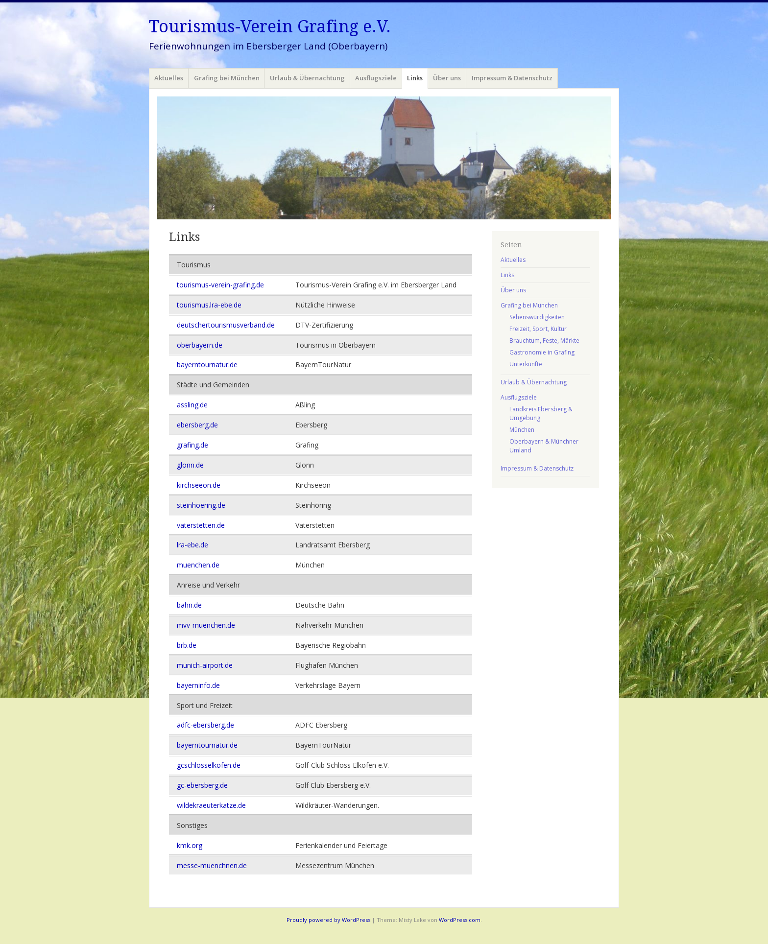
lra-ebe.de (192, 544)
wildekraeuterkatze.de (211, 805)
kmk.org (189, 845)
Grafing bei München (227, 77)
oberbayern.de (199, 345)
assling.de (192, 404)
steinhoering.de (201, 505)
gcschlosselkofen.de (208, 765)
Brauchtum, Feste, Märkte (544, 340)
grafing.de (192, 444)
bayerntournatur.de (207, 364)
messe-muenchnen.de (212, 865)
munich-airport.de (205, 665)
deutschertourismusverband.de (226, 325)
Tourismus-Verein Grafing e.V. (270, 26)
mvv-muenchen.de (206, 625)
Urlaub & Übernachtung (307, 77)
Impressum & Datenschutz (512, 77)
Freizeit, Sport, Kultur (538, 329)
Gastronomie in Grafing (542, 352)
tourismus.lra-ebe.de (209, 304)
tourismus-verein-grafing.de (220, 284)
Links (415, 77)
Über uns (447, 77)
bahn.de (189, 605)
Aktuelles (168, 77)
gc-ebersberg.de (202, 785)
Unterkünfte (525, 364)
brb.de (186, 645)
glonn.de (190, 465)
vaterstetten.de (201, 525)
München (521, 429)
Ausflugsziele (376, 77)
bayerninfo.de (198, 685)
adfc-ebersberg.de (205, 725)
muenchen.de (198, 564)
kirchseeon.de (198, 485)
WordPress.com (459, 919)
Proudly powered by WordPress (328, 919)
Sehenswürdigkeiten (537, 317)
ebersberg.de (197, 424)
